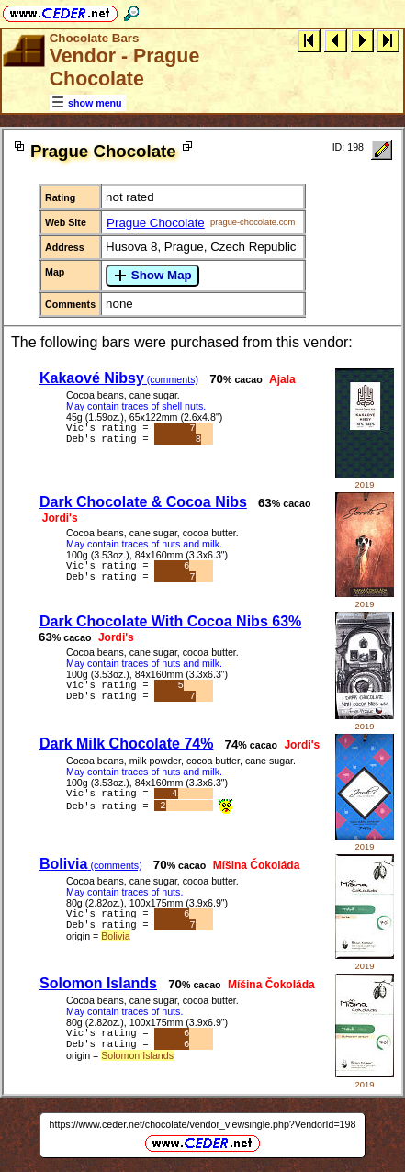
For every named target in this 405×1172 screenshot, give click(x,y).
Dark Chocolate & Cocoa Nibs (143, 502)
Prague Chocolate (156, 223)
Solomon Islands (98, 983)
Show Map (152, 275)
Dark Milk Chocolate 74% (126, 743)
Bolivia (90, 864)
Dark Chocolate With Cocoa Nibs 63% (170, 621)
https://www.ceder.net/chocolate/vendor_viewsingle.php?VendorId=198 (203, 1124)
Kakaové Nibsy (118, 378)
